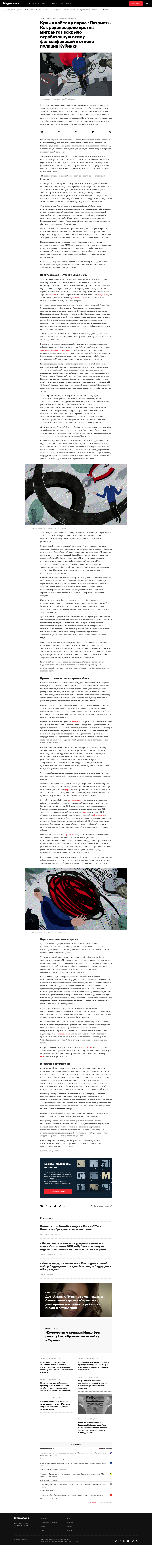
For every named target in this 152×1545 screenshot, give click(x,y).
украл (68, 789)
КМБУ (26, 9)
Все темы (106, 10)
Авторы (43, 1526)
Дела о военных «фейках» (52, 9)
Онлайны (45, 3)
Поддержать (135, 3)
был (84, 812)
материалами (64, 1034)
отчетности (86, 1047)
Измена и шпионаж (71, 9)
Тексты (54, 3)
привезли (69, 835)
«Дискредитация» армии (12, 9)
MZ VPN (69, 1526)
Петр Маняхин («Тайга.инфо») (67, 18)
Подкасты (69, 3)
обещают (52, 294)
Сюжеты (36, 3)
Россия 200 (71, 1530)
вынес (43, 1056)
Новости (26, 3)
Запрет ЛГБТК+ (35, 9)
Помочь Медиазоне (58, 1191)
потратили (103, 294)
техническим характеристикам (55, 350)
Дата (61, 3)
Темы (42, 1530)
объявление (98, 815)
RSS (69, 1518)
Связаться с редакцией (101, 1206)
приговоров (77, 722)
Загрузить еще (76, 1444)
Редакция (44, 1518)
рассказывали (77, 297)
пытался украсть (75, 800)
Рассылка (70, 1522)
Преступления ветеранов (89, 9)
